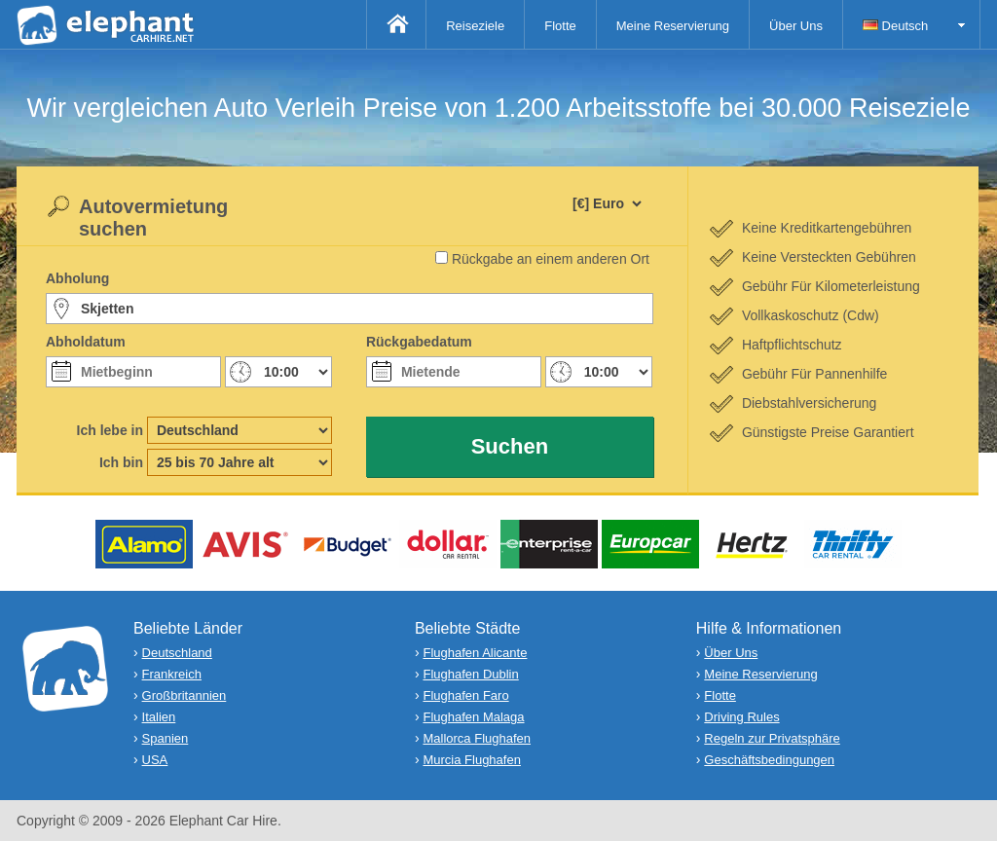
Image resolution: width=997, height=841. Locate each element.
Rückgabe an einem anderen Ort (550, 259)
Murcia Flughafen (471, 759)
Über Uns (796, 25)
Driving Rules (741, 717)
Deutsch (895, 25)
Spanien (165, 738)
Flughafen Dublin (470, 674)
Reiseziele (475, 25)
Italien (159, 717)
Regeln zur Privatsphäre (771, 738)
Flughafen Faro (465, 695)
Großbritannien (184, 695)
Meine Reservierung (672, 25)
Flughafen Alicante (475, 652)
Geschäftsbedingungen (769, 759)
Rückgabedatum (419, 341)
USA (155, 759)
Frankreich (172, 674)
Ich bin (121, 462)
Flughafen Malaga (473, 717)
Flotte (560, 25)
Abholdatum (86, 341)
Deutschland (177, 652)
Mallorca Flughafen (477, 738)
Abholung (77, 278)
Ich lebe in (110, 430)
